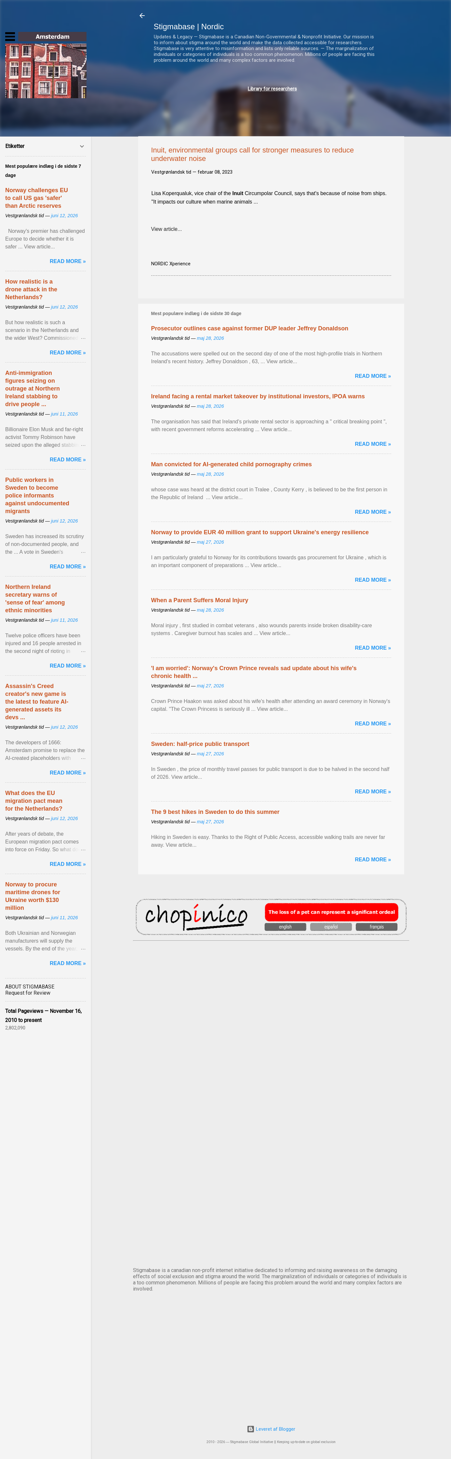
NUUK (271, 1129)
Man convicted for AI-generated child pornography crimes (231, 464)
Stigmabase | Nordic (189, 26)
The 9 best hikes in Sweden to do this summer (215, 812)
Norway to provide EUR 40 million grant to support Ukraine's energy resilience (260, 532)
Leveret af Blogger (271, 1429)
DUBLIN (271, 1021)
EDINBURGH (271, 1075)
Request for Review (27, 993)
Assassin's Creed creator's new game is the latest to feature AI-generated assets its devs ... (36, 702)
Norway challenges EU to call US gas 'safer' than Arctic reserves (36, 198)
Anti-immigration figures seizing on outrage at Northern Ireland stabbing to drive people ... (32, 388)
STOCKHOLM (271, 1237)
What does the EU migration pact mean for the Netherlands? (33, 801)
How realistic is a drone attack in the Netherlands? (31, 289)
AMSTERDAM (271, 967)
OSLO (271, 1183)
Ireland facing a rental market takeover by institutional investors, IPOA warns (258, 396)
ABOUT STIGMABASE (29, 987)
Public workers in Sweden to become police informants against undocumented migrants (37, 495)
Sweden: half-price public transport (200, 744)
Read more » (373, 376)
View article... (166, 229)
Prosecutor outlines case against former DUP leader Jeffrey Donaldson (250, 328)
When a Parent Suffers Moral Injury (199, 600)
